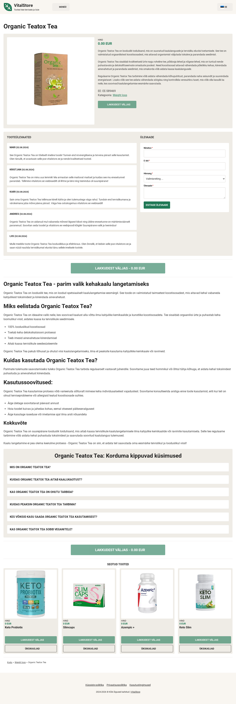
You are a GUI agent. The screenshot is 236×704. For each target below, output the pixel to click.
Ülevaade (148, 186)
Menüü (60, 7)
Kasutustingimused (140, 685)
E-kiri (147, 161)
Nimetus (148, 148)
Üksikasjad (31, 648)
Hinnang (148, 173)
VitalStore (135, 692)
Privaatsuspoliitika (117, 685)
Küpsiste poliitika (94, 685)
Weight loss (120, 95)
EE (225, 7)
